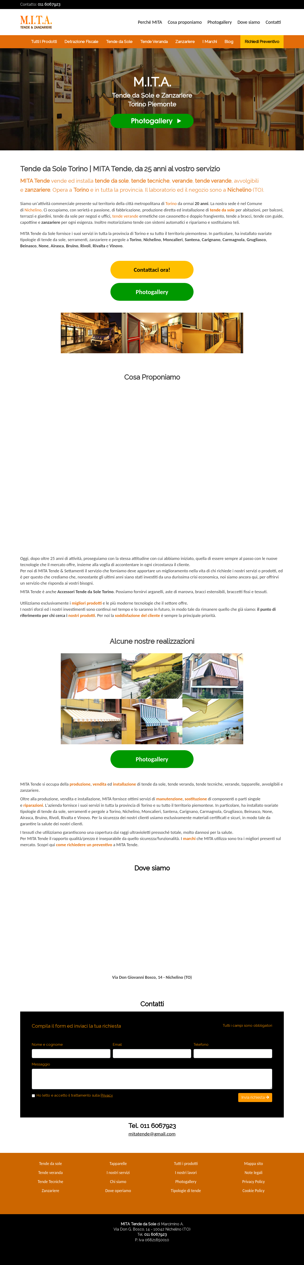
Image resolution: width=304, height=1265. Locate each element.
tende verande (125, 216)
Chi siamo (118, 1181)
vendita (99, 784)
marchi (189, 838)
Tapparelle (118, 1163)
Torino (171, 203)
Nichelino (33, 210)
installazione (124, 784)
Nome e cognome (47, 1044)
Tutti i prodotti (186, 1163)
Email (117, 1044)
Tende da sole (50, 1163)
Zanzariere (50, 1190)
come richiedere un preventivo (84, 844)
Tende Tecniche (50, 1181)
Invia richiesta (255, 1097)
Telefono (201, 1044)
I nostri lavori (186, 1172)
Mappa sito (253, 1163)
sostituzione (196, 799)
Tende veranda (50, 1172)
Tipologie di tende (186, 1190)
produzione (80, 784)
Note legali (253, 1172)
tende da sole (222, 210)
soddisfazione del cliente (137, 615)
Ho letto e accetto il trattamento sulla (75, 1095)
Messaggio (41, 1064)
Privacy (107, 1095)
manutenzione (169, 799)
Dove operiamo (118, 1190)
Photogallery (185, 1181)
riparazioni (33, 805)
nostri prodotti (81, 615)
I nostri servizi (118, 1172)
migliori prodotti (87, 603)
